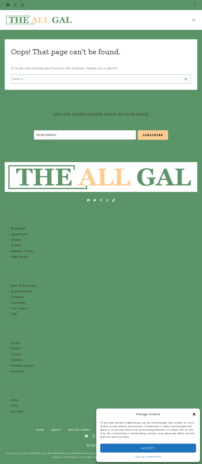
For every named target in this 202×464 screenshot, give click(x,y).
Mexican (17, 371)
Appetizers (19, 234)
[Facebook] (8, 5)
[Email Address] (85, 134)
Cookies (17, 297)
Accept (148, 448)
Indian (16, 354)
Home (40, 429)
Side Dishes (20, 256)
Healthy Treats (22, 251)
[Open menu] (193, 20)
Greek (15, 348)
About (56, 429)
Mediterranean (22, 365)
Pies (14, 314)
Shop (15, 400)
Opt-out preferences (148, 456)
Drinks (16, 245)
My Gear (17, 411)
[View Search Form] (195, 5)
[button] (194, 414)
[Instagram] (22, 5)
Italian (16, 360)
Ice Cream (19, 308)
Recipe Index (79, 429)
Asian (15, 343)
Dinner (16, 239)
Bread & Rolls (21, 291)
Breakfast (18, 228)
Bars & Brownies (24, 285)
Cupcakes (18, 302)
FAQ (14, 405)
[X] (15, 5)
